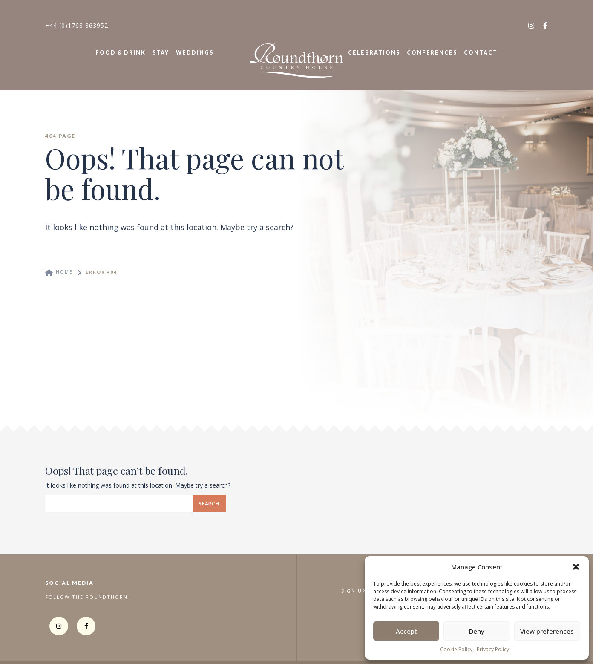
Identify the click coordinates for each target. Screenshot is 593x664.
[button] (576, 567)
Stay (161, 52)
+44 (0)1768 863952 (76, 25)
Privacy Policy (493, 649)
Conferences (432, 52)
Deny (476, 631)
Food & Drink (120, 52)
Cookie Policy (456, 649)
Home (64, 272)
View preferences (547, 631)
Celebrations (374, 52)
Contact (481, 52)
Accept (406, 631)
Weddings (194, 52)
